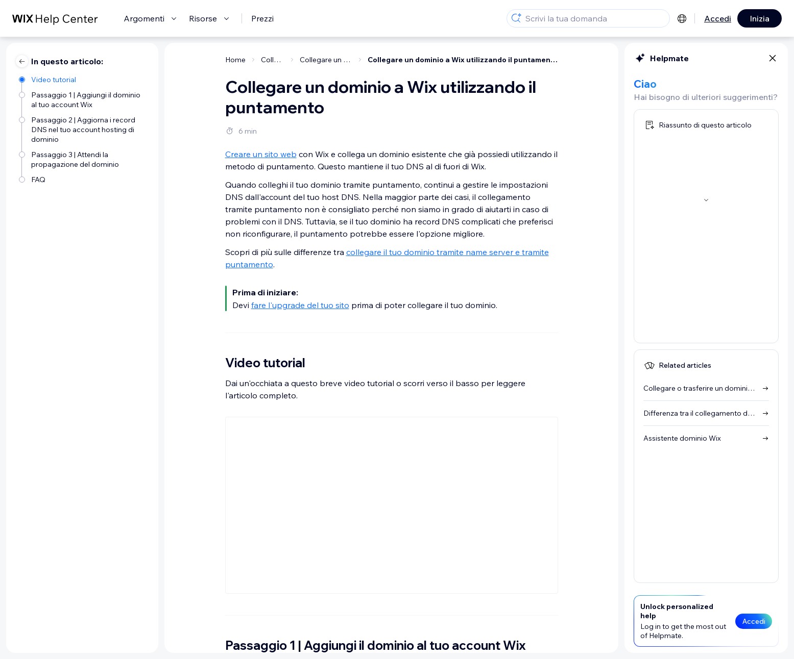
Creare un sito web (261, 154)
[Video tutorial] (83, 78)
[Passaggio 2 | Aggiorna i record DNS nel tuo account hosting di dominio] (83, 129)
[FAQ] (83, 178)
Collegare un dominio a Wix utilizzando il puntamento (463, 59)
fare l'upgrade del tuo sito (300, 305)
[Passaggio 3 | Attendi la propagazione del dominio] (83, 158)
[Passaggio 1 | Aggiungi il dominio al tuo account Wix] (83, 99)
